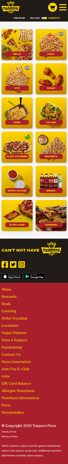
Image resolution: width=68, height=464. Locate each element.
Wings (51, 88)
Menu (6, 289)
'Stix (17, 88)
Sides (17, 122)
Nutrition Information (20, 398)
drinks (51, 190)
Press (6, 405)
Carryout (54, 18)
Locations (10, 325)
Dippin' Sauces (17, 190)
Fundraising (12, 347)
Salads (51, 122)
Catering (51, 224)
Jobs (6, 376)
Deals (17, 54)
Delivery (35, 18)
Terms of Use (9, 431)
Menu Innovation (16, 361)
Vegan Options (14, 332)
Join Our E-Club (15, 369)
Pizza (51, 54)
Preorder (19, 18)
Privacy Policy (10, 436)
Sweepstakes (13, 412)
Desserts (51, 156)
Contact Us (11, 354)
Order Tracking (14, 318)
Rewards (9, 296)
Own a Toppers (14, 340)
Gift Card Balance (16, 383)
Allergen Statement (18, 390)
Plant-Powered (16, 156)
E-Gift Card (17, 224)
